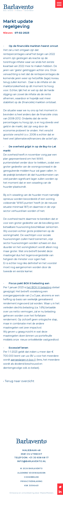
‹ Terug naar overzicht (18, 381)
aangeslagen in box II (23, 359)
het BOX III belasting (39, 287)
